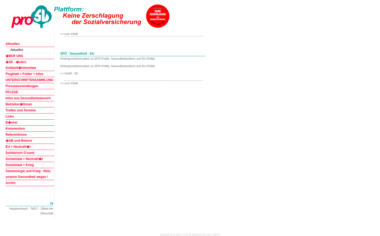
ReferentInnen (16, 134)
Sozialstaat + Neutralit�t (24, 159)
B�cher (12, 122)
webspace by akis (170, 234)
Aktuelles (13, 44)
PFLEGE (12, 92)
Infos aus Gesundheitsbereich (28, 98)
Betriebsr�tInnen (19, 104)
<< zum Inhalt (69, 33)
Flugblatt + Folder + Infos (24, 74)
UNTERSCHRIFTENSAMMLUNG (29, 80)
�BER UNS (14, 56)
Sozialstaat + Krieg (20, 165)
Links (10, 116)
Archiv (10, 183)
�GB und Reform (19, 141)
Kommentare (15, 128)
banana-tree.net (201, 234)
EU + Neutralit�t (18, 147)
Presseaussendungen (22, 86)
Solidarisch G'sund (20, 153)
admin (216, 234)
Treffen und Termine (21, 110)
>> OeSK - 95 (69, 73)
